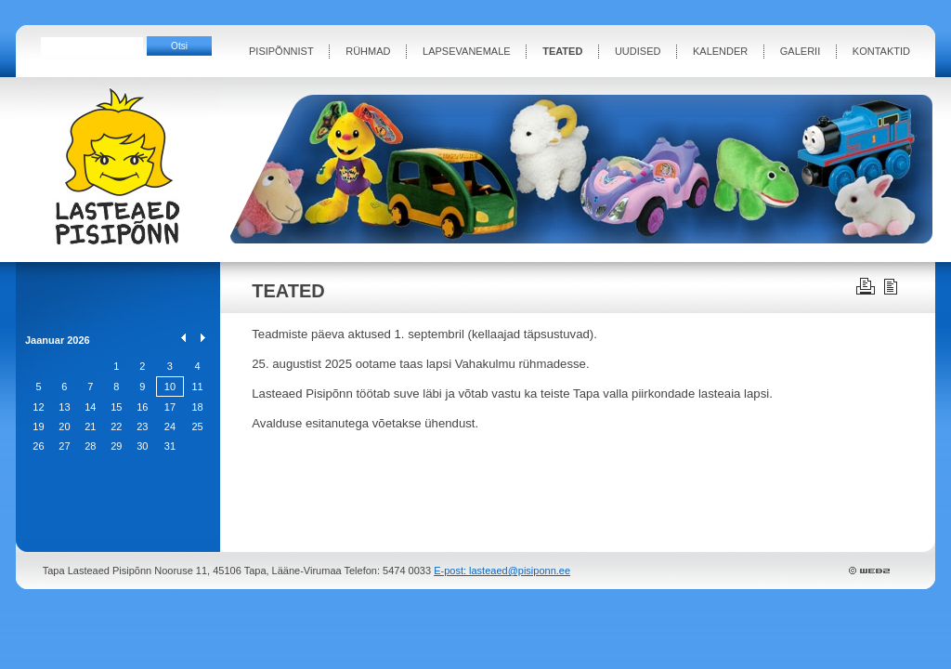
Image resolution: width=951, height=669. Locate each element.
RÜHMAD (367, 51)
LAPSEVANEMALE (467, 51)
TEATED (562, 51)
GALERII (800, 51)
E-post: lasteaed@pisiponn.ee (502, 570)
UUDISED (638, 51)
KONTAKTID (881, 51)
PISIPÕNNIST (281, 51)
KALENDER (720, 51)
